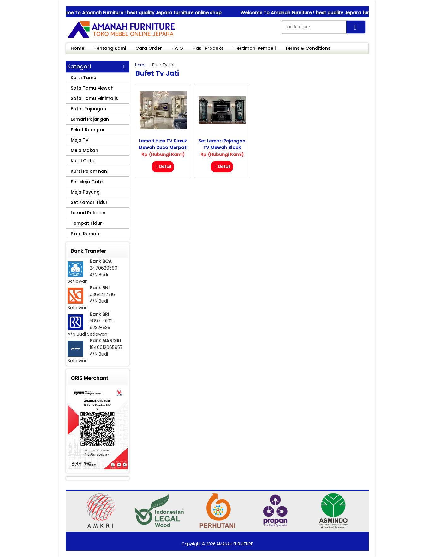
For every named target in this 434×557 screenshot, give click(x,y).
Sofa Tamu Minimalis (94, 98)
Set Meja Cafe (87, 181)
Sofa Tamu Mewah (92, 88)
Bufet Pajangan (88, 109)
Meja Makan (84, 150)
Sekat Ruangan (88, 129)
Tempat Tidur (86, 223)
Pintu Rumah (85, 233)
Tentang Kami (110, 48)
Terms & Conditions (307, 48)
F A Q (177, 48)
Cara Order (148, 48)
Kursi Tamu (83, 77)
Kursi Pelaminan (89, 171)
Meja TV (80, 140)
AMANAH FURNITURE (235, 544)
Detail (162, 167)
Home (77, 48)
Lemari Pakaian (88, 213)
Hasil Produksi (208, 48)
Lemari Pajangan (90, 119)
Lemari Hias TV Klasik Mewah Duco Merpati (163, 144)
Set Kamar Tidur (89, 202)
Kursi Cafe (82, 161)
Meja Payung (85, 192)
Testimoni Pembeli (255, 48)
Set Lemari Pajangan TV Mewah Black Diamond (222, 147)
